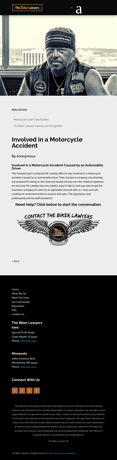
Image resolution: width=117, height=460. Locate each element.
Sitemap (52, 453)
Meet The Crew (20, 297)
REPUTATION (19, 109)
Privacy (60, 453)
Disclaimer (70, 453)
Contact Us (18, 314)
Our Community (21, 302)
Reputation (18, 306)
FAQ (14, 310)
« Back (16, 261)
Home (15, 289)
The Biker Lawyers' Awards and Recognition (38, 126)
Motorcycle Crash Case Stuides (31, 119)
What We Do (19, 293)
